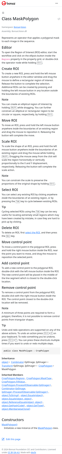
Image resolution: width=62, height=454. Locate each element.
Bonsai (17, 27)
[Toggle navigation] (56, 3)
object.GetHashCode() (13, 405)
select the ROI (32, 232)
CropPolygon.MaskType (39, 378)
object (5, 362)
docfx (33, 452)
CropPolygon (45, 365)
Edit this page (13, 439)
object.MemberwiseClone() (16, 409)
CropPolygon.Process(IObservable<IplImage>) (26, 385)
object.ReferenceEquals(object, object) (22, 402)
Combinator (17, 362)
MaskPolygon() (9, 424)
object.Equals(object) (32, 395)
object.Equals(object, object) (16, 398)
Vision (23, 27)
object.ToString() (10, 395)
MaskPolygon (45, 428)
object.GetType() (35, 405)
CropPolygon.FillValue (13, 381)
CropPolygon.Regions (13, 378)
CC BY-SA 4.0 (14, 452)
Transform (7, 365)
